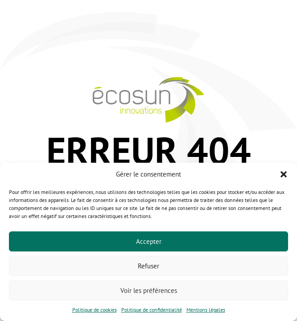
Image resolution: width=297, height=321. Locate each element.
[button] (283, 174)
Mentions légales (205, 309)
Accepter (148, 241)
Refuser (148, 266)
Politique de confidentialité (151, 309)
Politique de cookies (94, 309)
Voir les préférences (148, 290)
